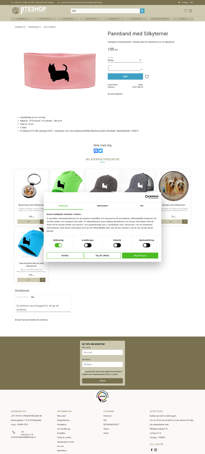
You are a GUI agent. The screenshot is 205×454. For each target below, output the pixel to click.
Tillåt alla (140, 255)
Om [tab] (141, 205)
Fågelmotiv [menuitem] (137, 19)
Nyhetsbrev (62, 451)
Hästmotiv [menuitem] (45, 19)
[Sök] (142, 11)
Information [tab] (102, 205)
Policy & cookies (64, 437)
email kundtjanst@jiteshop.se (23, 437)
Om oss (60, 446)
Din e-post (86, 347)
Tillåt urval (102, 255)
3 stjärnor (22, 297)
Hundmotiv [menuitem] (22, 19)
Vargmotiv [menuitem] (91, 19)
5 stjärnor (27, 297)
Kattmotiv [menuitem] (68, 19)
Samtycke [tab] (63, 205)
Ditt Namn (86, 359)
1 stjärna (17, 297)
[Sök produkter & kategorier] (105, 11)
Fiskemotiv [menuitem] (114, 19)
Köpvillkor (61, 433)
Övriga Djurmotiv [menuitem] (160, 19)
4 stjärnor (24, 297)
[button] (186, 11)
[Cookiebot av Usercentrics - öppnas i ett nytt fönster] (147, 197)
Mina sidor (61, 416)
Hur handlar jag (63, 429)
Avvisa (65, 255)
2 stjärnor (20, 297)
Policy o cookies (112, 374)
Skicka (102, 381)
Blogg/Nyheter (63, 420)
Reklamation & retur (65, 442)
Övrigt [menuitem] (183, 19)
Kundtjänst (61, 424)
